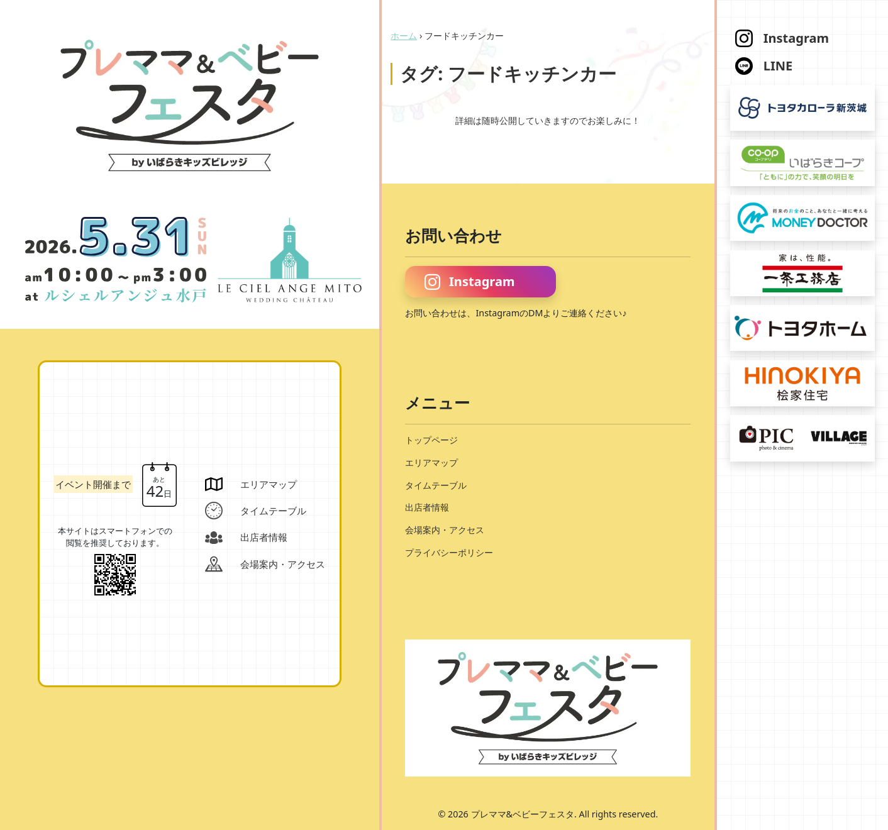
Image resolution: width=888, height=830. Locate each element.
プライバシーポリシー (449, 552)
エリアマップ (431, 462)
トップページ (431, 440)
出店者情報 (427, 507)
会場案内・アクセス (444, 530)
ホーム (404, 36)
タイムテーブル (436, 485)
